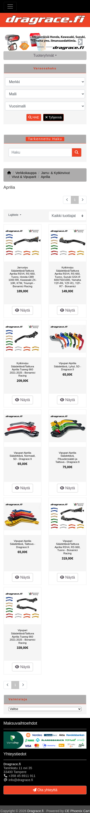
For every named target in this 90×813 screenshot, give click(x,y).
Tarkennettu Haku (45, 139)
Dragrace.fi (35, 811)
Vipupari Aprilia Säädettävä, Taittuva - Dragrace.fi (22, 544)
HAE (33, 117)
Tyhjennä (53, 117)
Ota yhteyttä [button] (45, 790)
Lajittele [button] (13, 215)
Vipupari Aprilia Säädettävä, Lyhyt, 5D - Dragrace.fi (67, 366)
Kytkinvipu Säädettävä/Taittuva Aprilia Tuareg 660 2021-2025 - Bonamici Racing (22, 369)
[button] (9, 42)
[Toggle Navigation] (10, 6)
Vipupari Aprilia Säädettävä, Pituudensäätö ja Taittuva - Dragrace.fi (67, 457)
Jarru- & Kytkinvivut (55, 173)
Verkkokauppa (25, 173)
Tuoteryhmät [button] (43, 55)
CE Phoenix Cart (77, 811)
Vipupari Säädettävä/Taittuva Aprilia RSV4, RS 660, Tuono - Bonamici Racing (67, 547)
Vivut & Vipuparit (24, 177)
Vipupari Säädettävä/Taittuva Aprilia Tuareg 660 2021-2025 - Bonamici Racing (22, 636)
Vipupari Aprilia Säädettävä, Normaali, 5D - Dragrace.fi (22, 455)
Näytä (22, 310)
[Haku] (40, 152)
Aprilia (45, 177)
